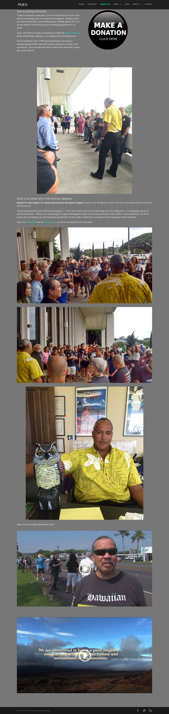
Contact (148, 5)
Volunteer (92, 5)
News (116, 5)
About (136, 5)
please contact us (72, 33)
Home (81, 5)
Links (127, 5)
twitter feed (31, 222)
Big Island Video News (44, 524)
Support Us (105, 5)
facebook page (50, 222)
